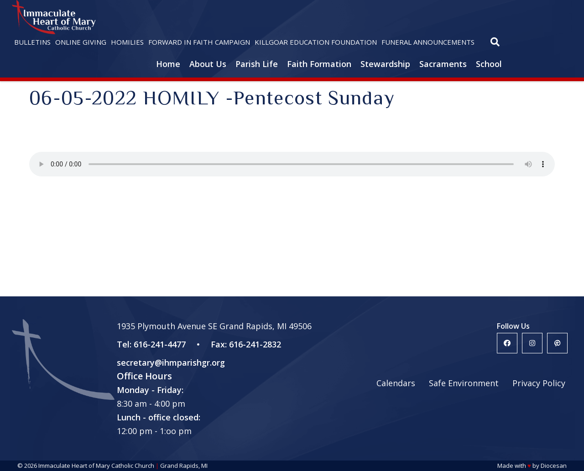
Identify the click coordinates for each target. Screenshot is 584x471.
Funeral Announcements (427, 42)
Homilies (127, 42)
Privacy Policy (538, 383)
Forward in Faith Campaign (199, 42)
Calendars (395, 383)
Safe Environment (464, 383)
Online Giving (80, 42)
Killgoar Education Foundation (316, 42)
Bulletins (32, 42)
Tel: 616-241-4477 (151, 344)
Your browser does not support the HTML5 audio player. (292, 164)
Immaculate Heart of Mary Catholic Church (96, 465)
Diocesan (554, 465)
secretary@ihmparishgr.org (171, 362)
